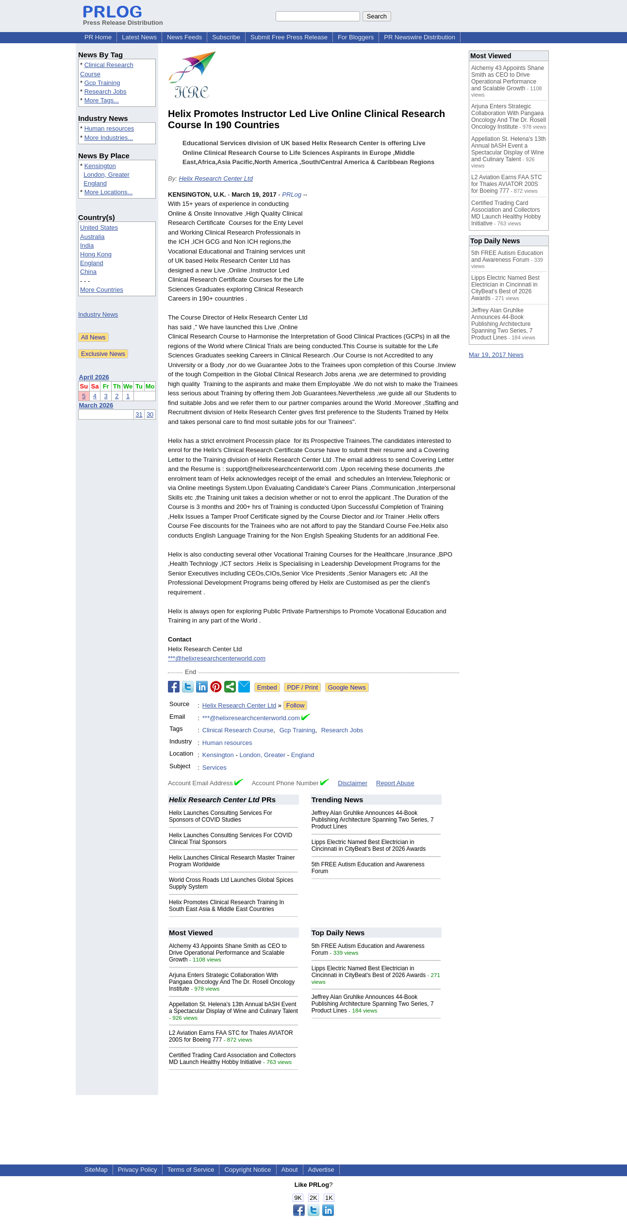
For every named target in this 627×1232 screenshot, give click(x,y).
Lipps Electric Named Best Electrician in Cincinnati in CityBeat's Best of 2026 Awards (369, 845)
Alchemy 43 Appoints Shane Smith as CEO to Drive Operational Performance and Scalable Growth (228, 953)
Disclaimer (352, 783)
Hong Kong (96, 254)
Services (214, 767)
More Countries (101, 289)
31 (138, 414)
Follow (295, 705)
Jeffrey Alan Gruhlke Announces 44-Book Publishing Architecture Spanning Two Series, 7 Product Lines (373, 820)
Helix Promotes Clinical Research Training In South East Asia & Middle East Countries (226, 905)
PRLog (291, 194)
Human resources (109, 128)
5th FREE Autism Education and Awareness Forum (507, 256)
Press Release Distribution (123, 19)
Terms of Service (190, 1169)
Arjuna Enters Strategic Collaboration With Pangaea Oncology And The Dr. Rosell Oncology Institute (232, 982)
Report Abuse (395, 783)
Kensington (100, 165)
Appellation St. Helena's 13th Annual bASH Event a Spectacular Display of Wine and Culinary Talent (233, 1007)
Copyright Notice (247, 1169)
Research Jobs (105, 91)
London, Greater (106, 174)
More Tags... (101, 100)
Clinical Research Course (238, 730)
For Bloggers (356, 37)
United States (99, 227)
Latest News (139, 37)
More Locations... (108, 192)
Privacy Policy (137, 1169)
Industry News (98, 314)
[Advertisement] (386, 261)
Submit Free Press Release (289, 37)
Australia (92, 236)
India (87, 245)
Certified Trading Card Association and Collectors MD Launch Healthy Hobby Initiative (232, 1058)
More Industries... (108, 137)
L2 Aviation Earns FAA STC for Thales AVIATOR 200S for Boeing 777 (506, 184)
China (88, 271)
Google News (347, 687)
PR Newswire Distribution (419, 37)
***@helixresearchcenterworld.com (216, 658)
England (95, 183)
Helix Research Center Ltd (215, 178)
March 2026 (96, 405)
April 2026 (94, 377)
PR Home (98, 37)
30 (150, 414)
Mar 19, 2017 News (496, 354)
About (289, 1169)
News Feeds (184, 37)
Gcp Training (102, 82)
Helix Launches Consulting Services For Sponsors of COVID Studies (220, 816)
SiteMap (96, 1169)
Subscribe (226, 37)
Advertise (321, 1169)
